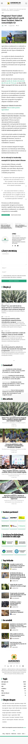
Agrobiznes (14, 569)
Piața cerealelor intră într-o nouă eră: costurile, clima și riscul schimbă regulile (13, 334)
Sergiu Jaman (15, 647)
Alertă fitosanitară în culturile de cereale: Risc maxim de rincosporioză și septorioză (13, 348)
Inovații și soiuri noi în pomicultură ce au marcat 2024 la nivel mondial (17, 565)
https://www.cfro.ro (16, 235)
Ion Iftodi (14, 614)
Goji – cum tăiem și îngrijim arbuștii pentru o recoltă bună (21, 226)
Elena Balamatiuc (15, 598)
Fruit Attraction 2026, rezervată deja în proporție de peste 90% (18, 644)
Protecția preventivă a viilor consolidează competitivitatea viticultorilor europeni (11, 320)
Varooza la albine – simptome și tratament (16, 611)
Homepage (3, 9)
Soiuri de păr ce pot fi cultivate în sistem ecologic (18, 585)
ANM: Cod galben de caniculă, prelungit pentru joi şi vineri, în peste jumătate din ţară (6, 227)
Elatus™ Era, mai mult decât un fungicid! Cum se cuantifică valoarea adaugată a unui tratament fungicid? (13, 307)
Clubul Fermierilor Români (16, 214)
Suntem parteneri (10, 512)
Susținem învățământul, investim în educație (13, 535)
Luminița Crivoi (15, 580)
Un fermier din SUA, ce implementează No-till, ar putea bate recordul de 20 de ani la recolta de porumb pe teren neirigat (18, 575)
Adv (7, 9)
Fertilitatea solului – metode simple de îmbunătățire (16, 603)
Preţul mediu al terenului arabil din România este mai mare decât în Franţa (18, 595)
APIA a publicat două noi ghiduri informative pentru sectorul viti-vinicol (17, 635)
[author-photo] (11, 569)
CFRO (5, 25)
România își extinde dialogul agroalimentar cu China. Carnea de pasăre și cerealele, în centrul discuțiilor (13, 370)
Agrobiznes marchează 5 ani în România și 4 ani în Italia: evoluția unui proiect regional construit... (18, 626)
